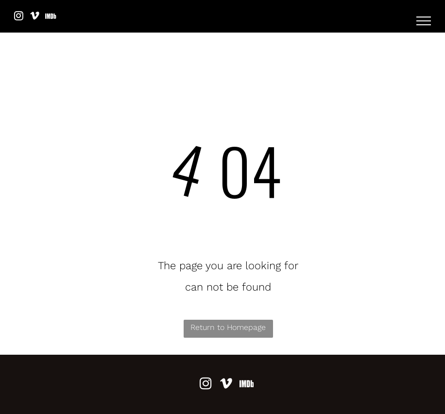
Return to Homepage (228, 327)
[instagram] (18, 17)
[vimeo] (34, 17)
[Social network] (50, 17)
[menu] (423, 21)
